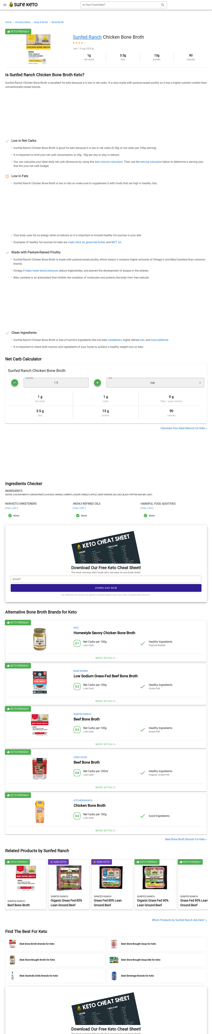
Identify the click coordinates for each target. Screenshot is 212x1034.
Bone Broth (58, 22)
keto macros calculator (109, 161)
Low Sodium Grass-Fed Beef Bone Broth (106, 676)
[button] (155, 383)
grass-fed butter (95, 242)
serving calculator (151, 161)
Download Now (106, 587)
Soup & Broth (41, 22)
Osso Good (80, 757)
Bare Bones (81, 671)
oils (142, 340)
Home (8, 22)
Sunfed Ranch (87, 37)
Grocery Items (23, 22)
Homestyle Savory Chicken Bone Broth (104, 633)
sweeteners (115, 340)
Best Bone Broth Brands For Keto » (186, 839)
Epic (76, 627)
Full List (11, 508)
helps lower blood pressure (41, 270)
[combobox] (124, 4)
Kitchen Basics (83, 800)
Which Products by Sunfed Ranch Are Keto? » (179, 920)
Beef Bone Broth (87, 719)
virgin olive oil (76, 242)
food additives (159, 340)
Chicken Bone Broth (90, 805)
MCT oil (116, 242)
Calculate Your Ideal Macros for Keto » (184, 428)
